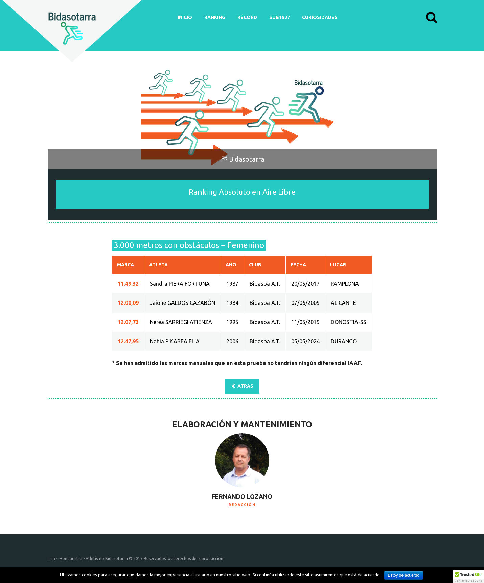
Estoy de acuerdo (403, 575)
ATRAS (245, 386)
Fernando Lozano (242, 496)
